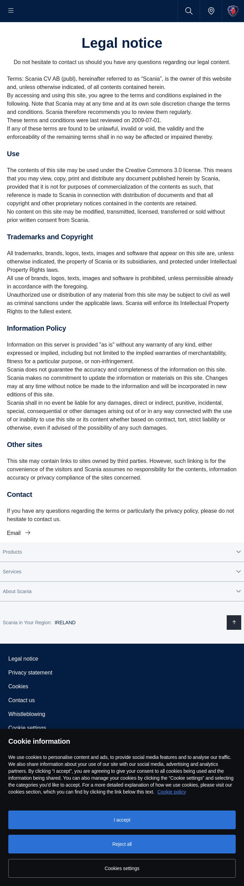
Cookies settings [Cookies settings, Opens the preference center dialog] (122, 868)
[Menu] (11, 11)
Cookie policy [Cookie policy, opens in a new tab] (171, 792)
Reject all (122, 844)
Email (14, 555)
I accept (122, 820)
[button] (122, 574)
